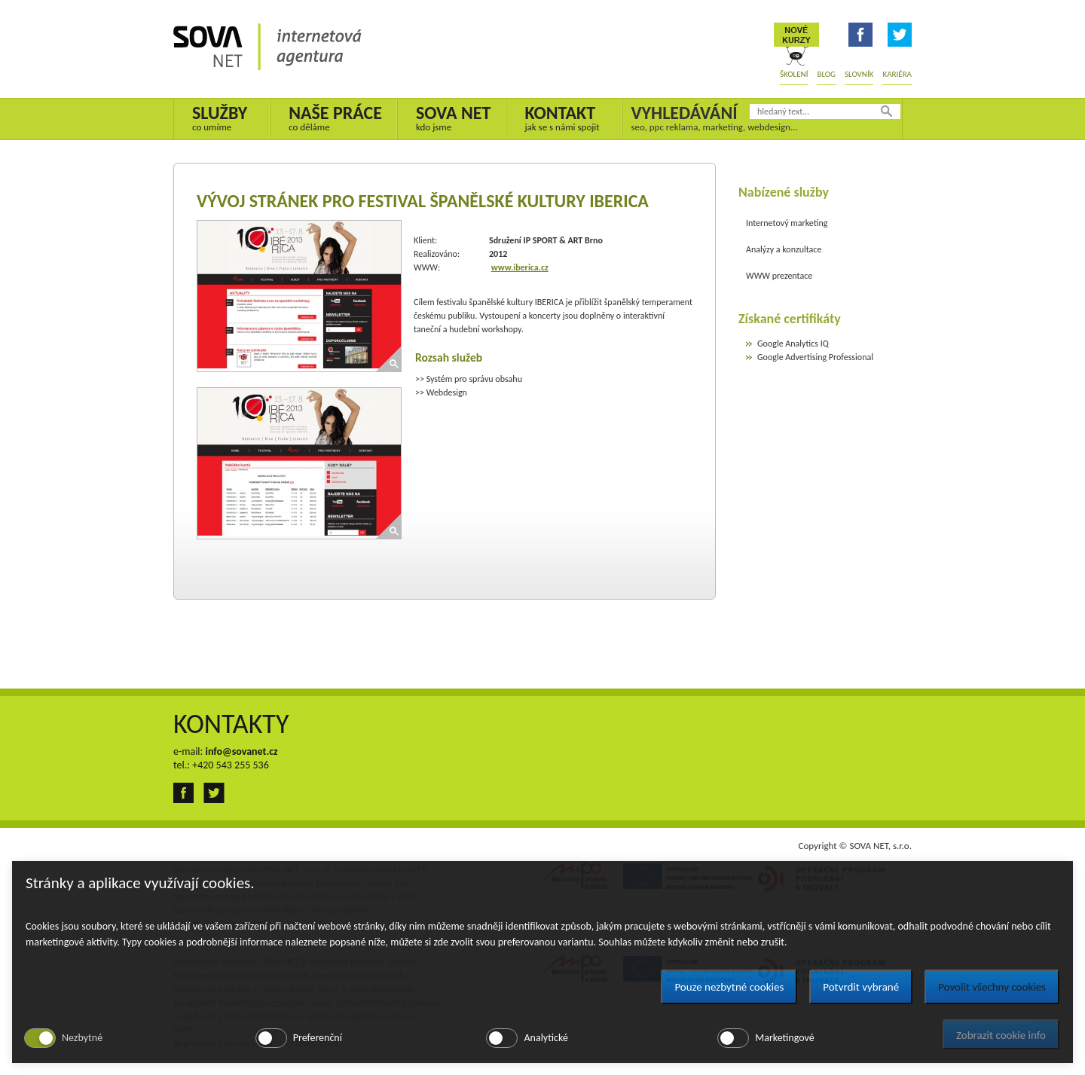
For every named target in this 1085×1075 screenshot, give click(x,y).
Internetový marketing (786, 223)
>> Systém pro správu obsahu (468, 379)
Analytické (545, 1037)
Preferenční (317, 1037)
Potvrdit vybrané (861, 987)
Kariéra (897, 74)
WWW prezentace (779, 275)
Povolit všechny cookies (992, 987)
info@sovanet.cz (241, 751)
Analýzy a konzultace (783, 249)
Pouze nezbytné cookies (729, 987)
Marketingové (784, 1037)
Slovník (859, 74)
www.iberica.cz (520, 267)
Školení (794, 74)
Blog (826, 74)
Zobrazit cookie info (1001, 1035)
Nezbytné (82, 1037)
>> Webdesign (441, 392)
